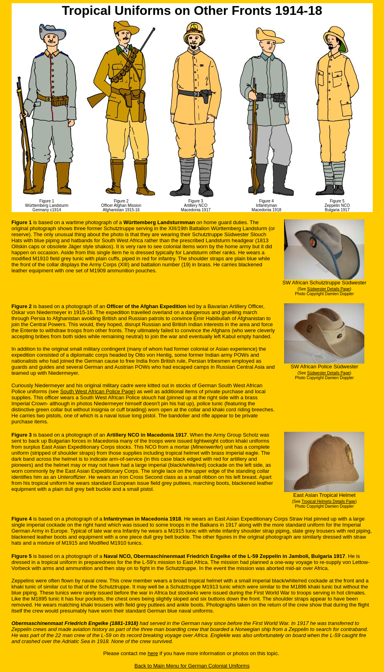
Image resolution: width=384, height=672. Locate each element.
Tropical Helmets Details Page (329, 501)
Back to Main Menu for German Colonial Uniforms (192, 666)
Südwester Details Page (328, 289)
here (153, 653)
